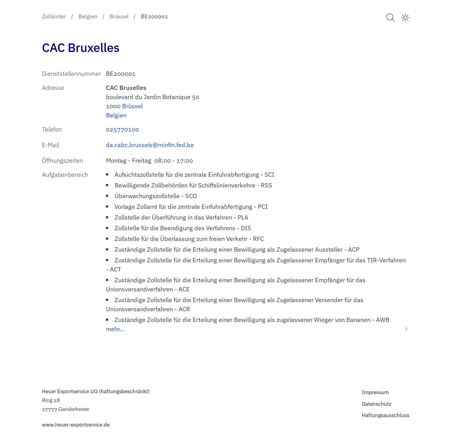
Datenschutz (376, 404)
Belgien (116, 115)
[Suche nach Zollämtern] (390, 17)
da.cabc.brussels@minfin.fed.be (150, 145)
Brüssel (132, 106)
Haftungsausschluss (385, 415)
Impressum (375, 392)
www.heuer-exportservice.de (76, 424)
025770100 (122, 129)
